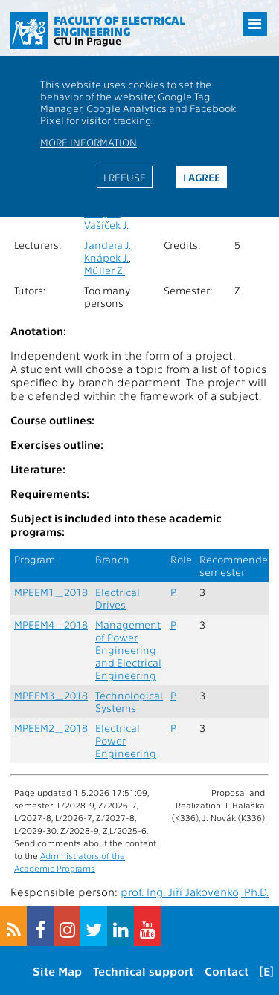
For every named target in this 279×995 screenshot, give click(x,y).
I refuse (124, 177)
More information (88, 142)
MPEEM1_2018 (51, 592)
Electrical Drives (117, 598)
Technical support (143, 971)
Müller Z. (104, 270)
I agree (201, 177)
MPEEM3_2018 (51, 695)
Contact (226, 971)
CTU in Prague (87, 40)
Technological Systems (129, 701)
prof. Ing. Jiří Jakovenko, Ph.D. (195, 891)
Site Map (57, 971)
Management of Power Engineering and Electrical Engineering (128, 649)
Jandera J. (107, 245)
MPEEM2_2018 (51, 728)
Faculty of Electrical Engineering (119, 25)
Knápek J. (106, 257)
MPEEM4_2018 (51, 624)
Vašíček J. (106, 224)
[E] (267, 971)
